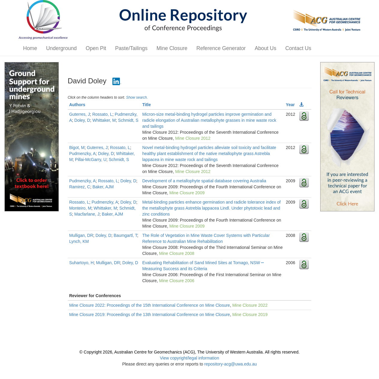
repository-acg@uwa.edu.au (230, 364)
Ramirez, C (79, 186)
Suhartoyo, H (81, 262)
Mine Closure (172, 48)
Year (290, 104)
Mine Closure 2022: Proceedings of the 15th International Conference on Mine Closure (149, 305)
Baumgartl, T (125, 235)
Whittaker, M (104, 120)
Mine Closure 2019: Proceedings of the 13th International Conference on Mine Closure (149, 314)
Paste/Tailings (131, 48)
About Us (265, 48)
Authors (77, 104)
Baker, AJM (103, 186)
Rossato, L (102, 114)
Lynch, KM (79, 241)
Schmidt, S (128, 120)
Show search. (137, 97)
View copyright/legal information (189, 358)
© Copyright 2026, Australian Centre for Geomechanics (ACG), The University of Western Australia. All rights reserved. (189, 352)
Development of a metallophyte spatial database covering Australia (204, 180)
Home (30, 48)
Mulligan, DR (81, 235)
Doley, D (82, 120)
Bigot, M (77, 147)
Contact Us (298, 48)
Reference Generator (221, 48)
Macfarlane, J (87, 214)
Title (146, 104)
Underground (61, 48)
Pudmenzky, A (82, 153)
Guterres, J (79, 114)
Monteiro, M (80, 208)
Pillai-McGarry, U (90, 159)
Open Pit (96, 48)
